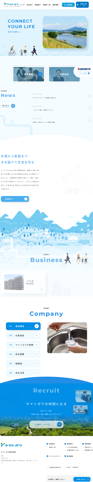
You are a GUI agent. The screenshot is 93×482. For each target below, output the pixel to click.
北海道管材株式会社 (55, 467)
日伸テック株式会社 (73, 467)
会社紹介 (30, 5)
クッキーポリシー (55, 456)
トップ (22, 5)
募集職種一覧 (89, 450)
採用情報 (69, 5)
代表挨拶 (64, 74)
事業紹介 (38, 5)
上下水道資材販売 (72, 447)
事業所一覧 (46, 5)
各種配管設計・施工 (73, 450)
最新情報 (56, 5)
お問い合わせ (83, 5)
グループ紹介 (83, 73)
